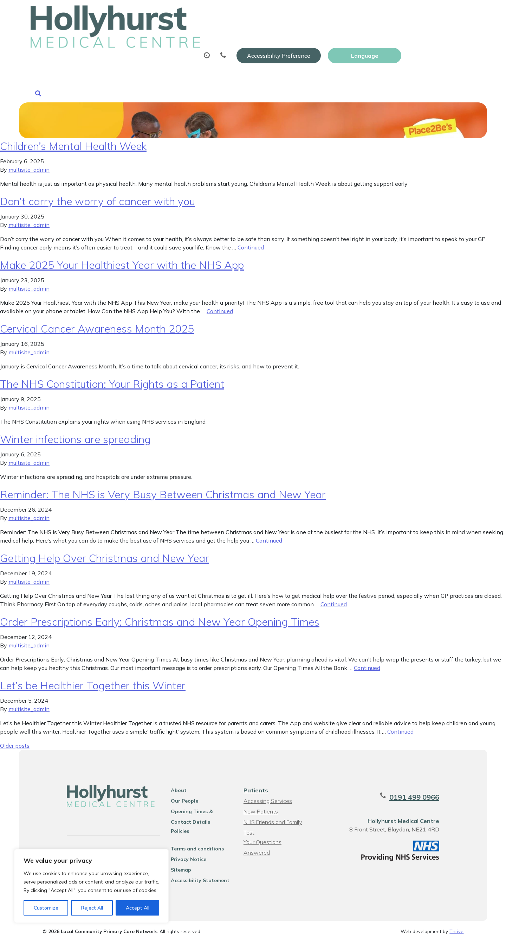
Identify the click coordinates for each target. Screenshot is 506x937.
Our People (179, 796)
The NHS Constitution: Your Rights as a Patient (112, 379)
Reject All (92, 908)
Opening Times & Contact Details (197, 807)
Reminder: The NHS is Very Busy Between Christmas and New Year (163, 489)
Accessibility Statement (194, 875)
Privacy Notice (183, 854)
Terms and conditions (191, 844)
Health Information (146, 59)
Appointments (188, 34)
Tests (366, 34)
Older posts (15, 740)
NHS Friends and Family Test (272, 817)
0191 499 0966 (427, 792)
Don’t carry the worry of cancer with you (97, 196)
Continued (251, 242)
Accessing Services (267, 795)
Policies (174, 826)
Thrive (456, 926)
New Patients (414, 34)
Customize (46, 908)
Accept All (137, 908)
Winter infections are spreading (75, 434)
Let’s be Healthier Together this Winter (93, 680)
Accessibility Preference (352, 13)
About (128, 34)
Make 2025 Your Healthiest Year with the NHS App (122, 260)
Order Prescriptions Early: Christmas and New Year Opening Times (159, 616)
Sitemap (175, 865)
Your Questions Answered (276, 837)
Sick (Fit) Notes (315, 34)
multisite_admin (29, 164)
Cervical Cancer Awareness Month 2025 (97, 323)
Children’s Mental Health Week (73, 141)
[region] (91, 886)
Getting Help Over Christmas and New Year (104, 553)
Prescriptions (253, 34)
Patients (255, 785)
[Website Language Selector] (438, 13)
